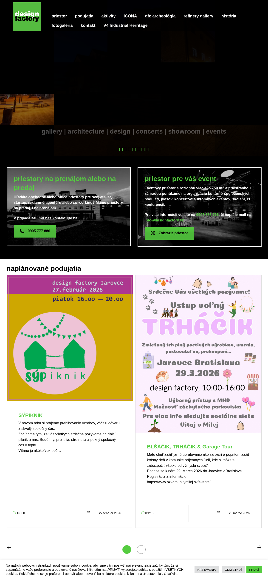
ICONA (130, 16)
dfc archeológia (160, 16)
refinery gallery (198, 16)
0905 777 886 (35, 231)
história (228, 16)
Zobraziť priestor (169, 233)
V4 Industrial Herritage (126, 25)
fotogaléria (62, 25)
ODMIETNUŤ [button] (234, 569)
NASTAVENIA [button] (206, 569)
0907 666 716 (207, 215)
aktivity (109, 16)
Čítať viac (171, 574)
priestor (59, 16)
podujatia (84, 16)
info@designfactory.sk (164, 220)
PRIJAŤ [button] (254, 569)
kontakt (88, 25)
